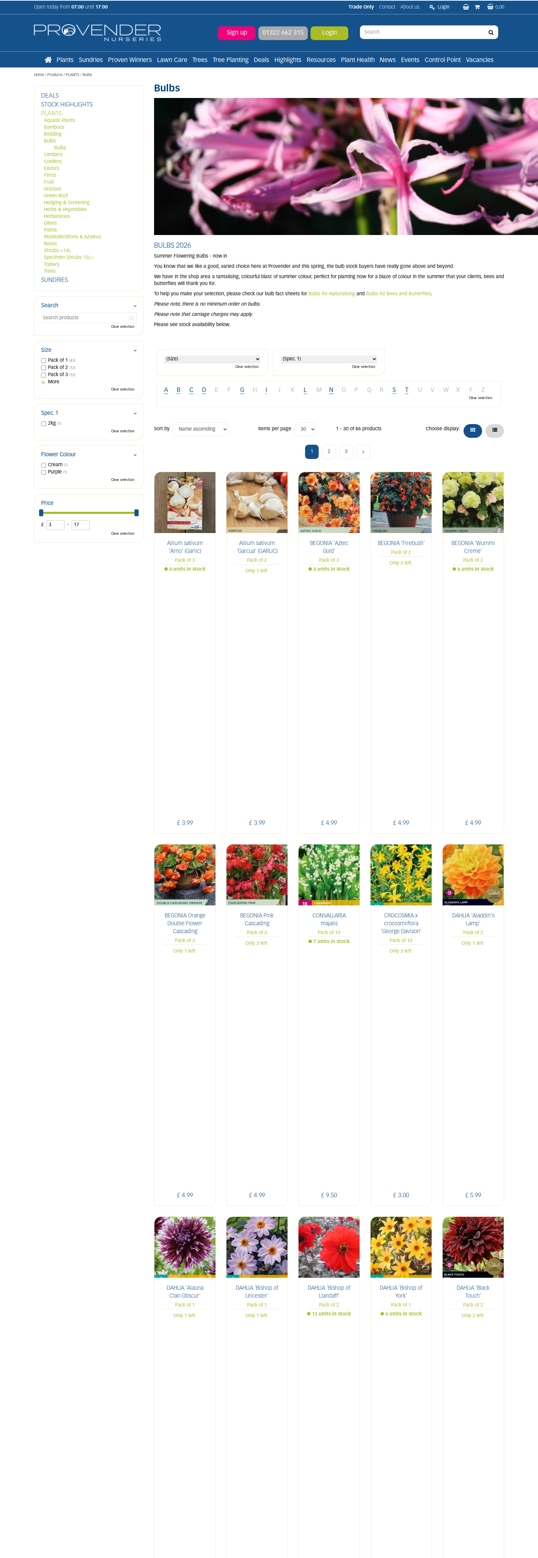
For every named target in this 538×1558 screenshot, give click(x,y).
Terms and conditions (177, 1462)
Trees (50, 271)
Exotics (51, 168)
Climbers (53, 155)
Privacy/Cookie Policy (309, 1545)
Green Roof (56, 196)
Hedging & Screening (67, 203)
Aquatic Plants (59, 120)
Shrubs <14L (57, 251)
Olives (50, 223)
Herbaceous (57, 216)
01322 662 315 (283, 32)
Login (329, 32)
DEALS (50, 96)
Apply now (172, 1477)
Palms (50, 230)
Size (46, 350)
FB (416, 1408)
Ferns (50, 175)
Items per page (274, 429)
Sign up (237, 32)
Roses (50, 244)
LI (401, 1408)
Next (363, 452)
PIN (447, 1408)
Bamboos (54, 127)
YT (463, 1408)
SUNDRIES (54, 280)
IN (431, 1408)
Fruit (49, 182)
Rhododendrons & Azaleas (72, 237)
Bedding (53, 134)
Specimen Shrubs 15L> (69, 257)
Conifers (53, 161)
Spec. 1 (49, 413)
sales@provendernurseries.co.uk (69, 1486)
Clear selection (247, 367)
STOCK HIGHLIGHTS (67, 105)
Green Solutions (270, 1545)
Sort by (161, 429)
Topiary (51, 264)
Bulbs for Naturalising (331, 294)
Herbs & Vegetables (65, 209)
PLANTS (51, 114)
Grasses (52, 189)
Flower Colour (58, 455)
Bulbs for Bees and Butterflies (398, 294)
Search (49, 306)
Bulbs (50, 141)
